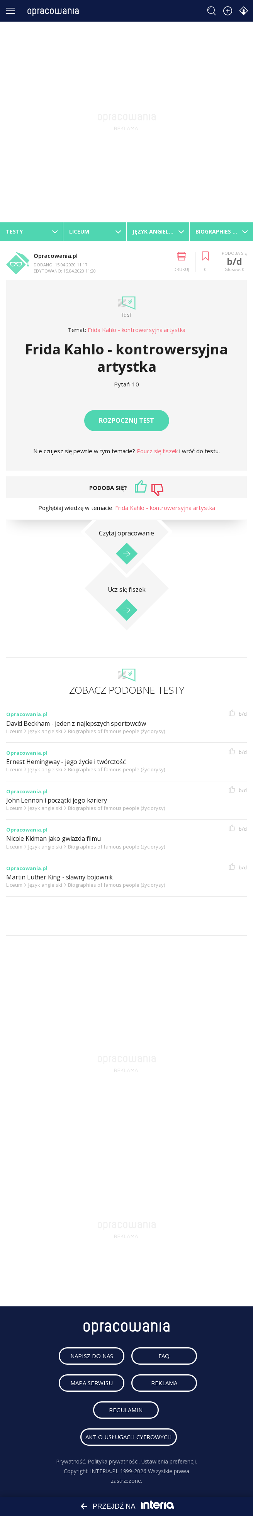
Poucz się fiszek (158, 451)
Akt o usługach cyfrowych (128, 1437)
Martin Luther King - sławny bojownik (59, 877)
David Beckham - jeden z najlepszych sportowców (76, 724)
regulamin (126, 1410)
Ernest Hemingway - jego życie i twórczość (66, 762)
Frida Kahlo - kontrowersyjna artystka (136, 330)
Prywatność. (71, 1461)
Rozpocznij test (126, 420)
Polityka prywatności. (114, 1461)
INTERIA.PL (104, 1471)
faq (164, 1356)
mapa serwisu (91, 1383)
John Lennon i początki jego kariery (56, 800)
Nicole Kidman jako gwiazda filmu (53, 839)
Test (126, 314)
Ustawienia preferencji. (169, 1461)
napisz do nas (91, 1356)
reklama (164, 1383)
